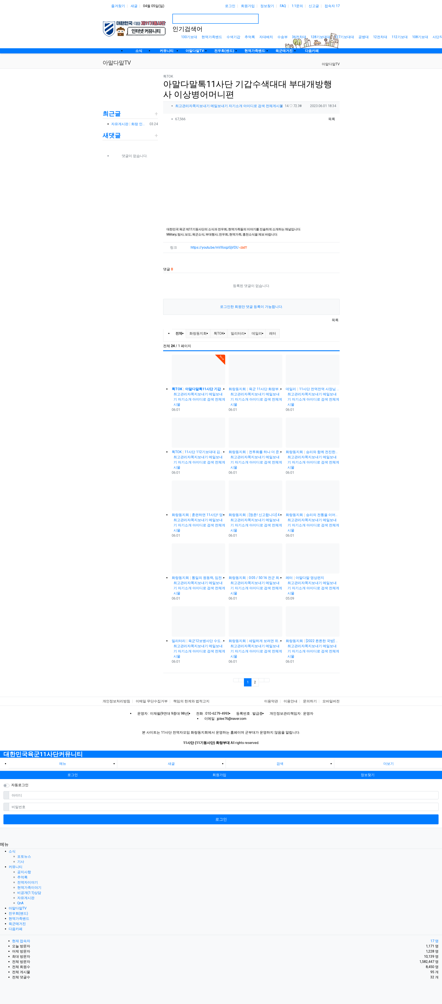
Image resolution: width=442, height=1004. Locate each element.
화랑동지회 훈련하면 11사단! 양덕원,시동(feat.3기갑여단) (198, 515)
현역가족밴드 (211, 37)
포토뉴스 (24, 856)
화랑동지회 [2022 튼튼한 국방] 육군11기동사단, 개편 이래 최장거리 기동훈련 (312, 641)
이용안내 (290, 701)
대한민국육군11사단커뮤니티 (43, 754)
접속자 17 (332, 6)
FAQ (283, 6)
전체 (178, 333)
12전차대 (380, 37)
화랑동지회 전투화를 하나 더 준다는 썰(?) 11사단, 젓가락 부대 (255, 452)
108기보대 (420, 37)
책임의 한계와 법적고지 (191, 701)
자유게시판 (25, 898)
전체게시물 (274, 106)
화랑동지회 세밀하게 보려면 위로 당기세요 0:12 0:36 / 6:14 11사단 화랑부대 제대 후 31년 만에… (255, 641)
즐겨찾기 (118, 6)
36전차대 (299, 37)
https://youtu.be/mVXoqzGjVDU (219, 247)
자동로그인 (19, 785)
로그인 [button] (72, 775)
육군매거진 (17, 924)
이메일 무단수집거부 (152, 701)
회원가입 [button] (219, 775)
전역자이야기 (27, 882)
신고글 (314, 6)
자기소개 (235, 106)
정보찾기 (267, 6)
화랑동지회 (198, 333)
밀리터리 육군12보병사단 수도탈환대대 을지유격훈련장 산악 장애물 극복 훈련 (198, 641)
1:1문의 (297, 6)
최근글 (112, 113)
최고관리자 (183, 106)
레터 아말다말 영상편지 (305, 578)
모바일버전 (331, 701)
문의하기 (310, 701)
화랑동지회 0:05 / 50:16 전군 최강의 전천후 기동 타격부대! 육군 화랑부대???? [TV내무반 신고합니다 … (255, 578)
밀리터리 (238, 333)
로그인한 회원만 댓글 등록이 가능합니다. (251, 307)
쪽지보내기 (201, 106)
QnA (20, 903)
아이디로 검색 (254, 106)
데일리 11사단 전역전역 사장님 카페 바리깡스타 (312, 389)
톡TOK (219, 333)
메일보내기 (219, 106)
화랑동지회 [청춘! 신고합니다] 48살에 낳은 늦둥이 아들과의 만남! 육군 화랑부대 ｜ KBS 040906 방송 (255, 515)
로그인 (230, 6)
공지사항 (24, 872)
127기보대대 (344, 37)
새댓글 (112, 135)
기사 (20, 862)
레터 (272, 333)
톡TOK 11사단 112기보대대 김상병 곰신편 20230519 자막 (198, 452)
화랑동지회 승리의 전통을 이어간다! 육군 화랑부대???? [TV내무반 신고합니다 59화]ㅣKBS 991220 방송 (312, 515)
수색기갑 (233, 37)
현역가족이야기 (29, 888)
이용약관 (271, 701)
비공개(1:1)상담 (29, 893)
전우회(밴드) (18, 913)
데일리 (257, 333)
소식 (12, 851)
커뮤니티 (15, 867)
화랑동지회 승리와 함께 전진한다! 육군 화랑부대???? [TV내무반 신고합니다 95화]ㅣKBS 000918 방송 (312, 452)
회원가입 (248, 6)
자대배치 (266, 37)
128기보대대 (320, 37)
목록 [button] (331, 119)
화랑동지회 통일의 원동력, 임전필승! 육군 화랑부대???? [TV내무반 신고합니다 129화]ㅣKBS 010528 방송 (198, 578)
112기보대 (400, 37)
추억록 (250, 37)
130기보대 (189, 37)
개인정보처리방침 (116, 701)
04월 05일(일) (153, 6)
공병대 (363, 37)
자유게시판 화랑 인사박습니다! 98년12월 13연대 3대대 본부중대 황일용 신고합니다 (129, 124)
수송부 (282, 37)
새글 (134, 6)
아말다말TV (331, 64)
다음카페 (15, 929)
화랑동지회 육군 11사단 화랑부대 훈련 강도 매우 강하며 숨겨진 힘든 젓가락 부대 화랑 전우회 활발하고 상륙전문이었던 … (255, 389)
